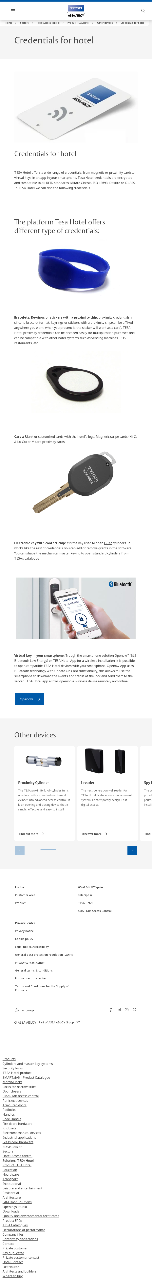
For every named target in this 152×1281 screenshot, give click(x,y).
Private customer (15, 1248)
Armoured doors (15, 1105)
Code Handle (12, 1119)
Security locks (13, 1068)
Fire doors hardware (17, 1124)
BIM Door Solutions (17, 1202)
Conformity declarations (20, 1239)
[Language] (24, 1009)
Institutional (12, 1184)
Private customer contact (21, 1257)
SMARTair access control (21, 1096)
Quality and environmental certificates (31, 1216)
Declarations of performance (24, 1230)
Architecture (12, 1197)
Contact (8, 1244)
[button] (132, 850)
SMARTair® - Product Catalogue (26, 1077)
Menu (19, 10)
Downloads (11, 1211)
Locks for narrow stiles (19, 1086)
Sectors (8, 1151)
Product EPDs (13, 1220)
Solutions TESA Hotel (18, 1160)
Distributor (11, 1267)
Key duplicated (13, 1253)
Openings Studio (15, 1207)
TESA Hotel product (17, 1073)
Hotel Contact (13, 1262)
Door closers (12, 1091)
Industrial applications (19, 1137)
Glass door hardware (18, 1142)
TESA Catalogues (15, 1225)
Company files (13, 1234)
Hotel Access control (17, 1156)
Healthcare (11, 1174)
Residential (11, 1193)
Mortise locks (12, 1082)
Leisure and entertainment (22, 1188)
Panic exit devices (15, 1100)
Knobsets (9, 1128)
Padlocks (9, 1110)
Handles (9, 1114)
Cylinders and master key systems (28, 1064)
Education (10, 1170)
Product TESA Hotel (17, 1165)
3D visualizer (12, 1147)
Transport (10, 1179)
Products (9, 1059)
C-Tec (108, 543)
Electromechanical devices (22, 1133)
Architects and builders (20, 1271)
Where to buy (13, 1276)
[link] (12, 23)
